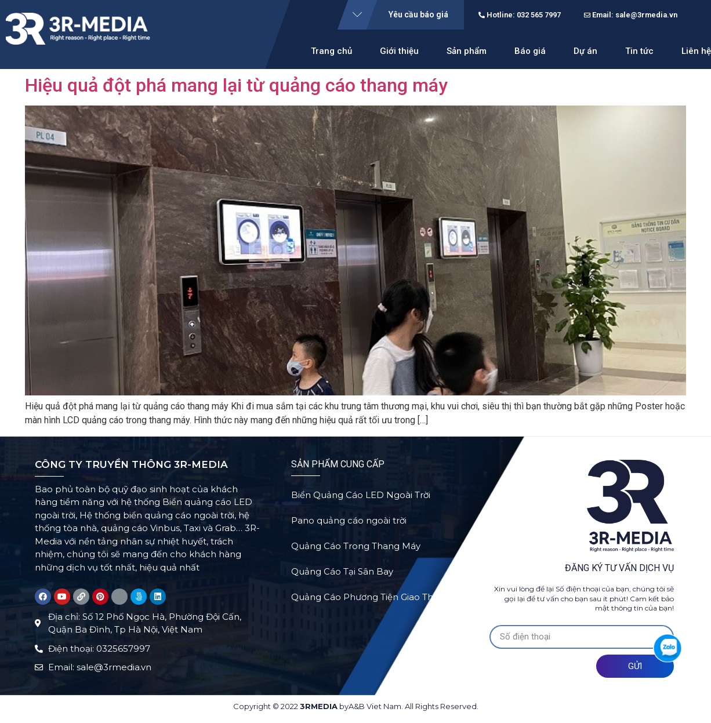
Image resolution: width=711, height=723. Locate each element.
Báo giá (530, 51)
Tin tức (639, 51)
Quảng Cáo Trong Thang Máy (355, 548)
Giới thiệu (399, 51)
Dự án (585, 51)
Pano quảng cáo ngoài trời (349, 522)
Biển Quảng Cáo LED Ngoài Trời (360, 495)
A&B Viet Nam (375, 706)
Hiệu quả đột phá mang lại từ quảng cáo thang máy (236, 85)
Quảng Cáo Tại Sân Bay (342, 575)
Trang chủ (331, 51)
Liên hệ (696, 51)
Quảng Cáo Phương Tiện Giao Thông (371, 602)
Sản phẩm (467, 51)
